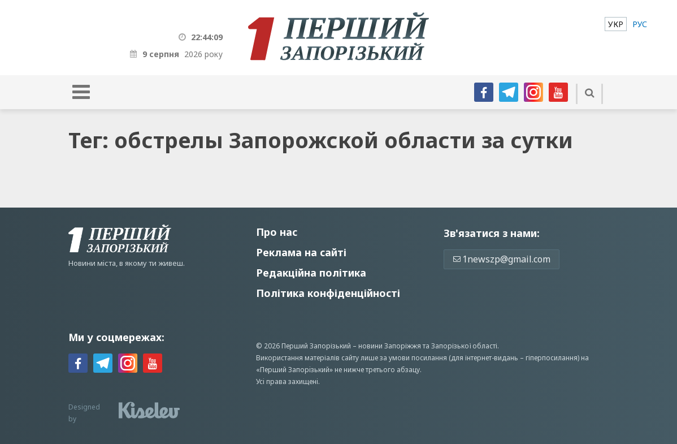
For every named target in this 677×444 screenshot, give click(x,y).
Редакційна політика (311, 272)
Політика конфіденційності (328, 293)
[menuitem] (615, 24)
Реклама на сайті (301, 252)
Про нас (276, 232)
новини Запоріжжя (389, 346)
